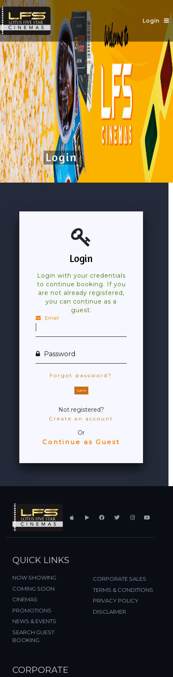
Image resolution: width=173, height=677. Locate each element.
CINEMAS (24, 599)
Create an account (81, 418)
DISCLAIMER (109, 611)
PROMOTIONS (31, 610)
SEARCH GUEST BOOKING (33, 636)
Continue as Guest (81, 442)
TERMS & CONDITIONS (123, 590)
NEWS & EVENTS (34, 621)
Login (151, 20)
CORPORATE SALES (119, 578)
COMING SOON (33, 588)
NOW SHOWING (34, 577)
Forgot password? (81, 375)
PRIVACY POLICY (115, 600)
